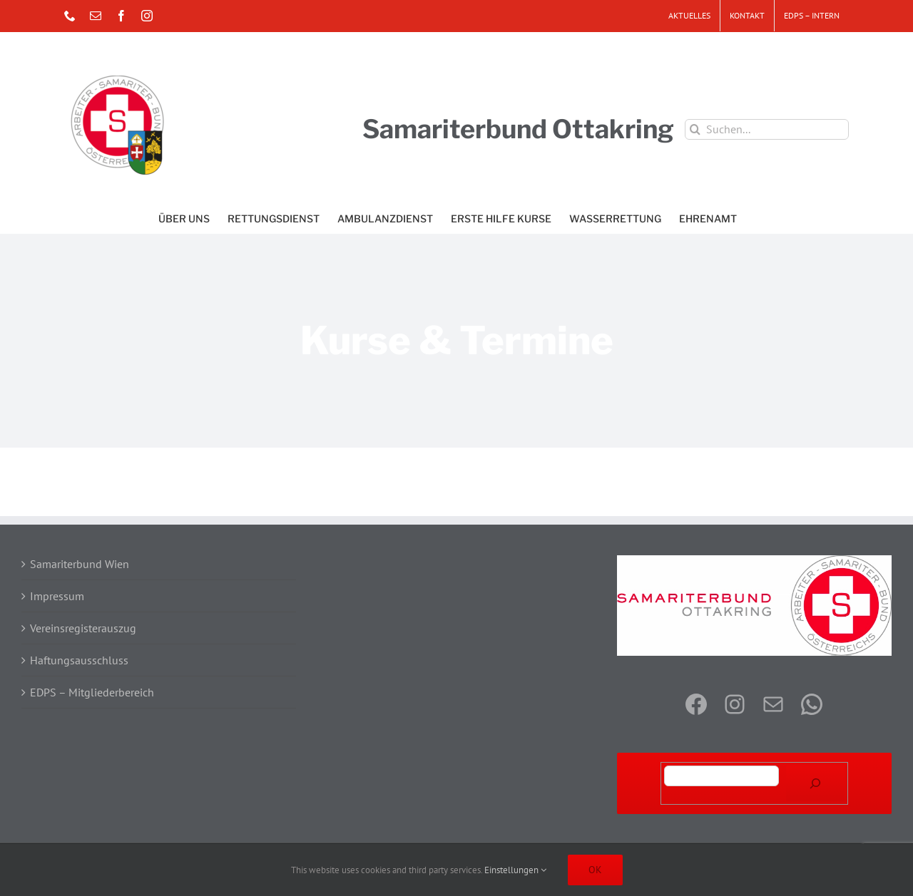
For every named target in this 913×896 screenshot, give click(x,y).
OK (595, 869)
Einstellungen (515, 870)
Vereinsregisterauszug (83, 628)
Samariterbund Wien (79, 564)
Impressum (57, 596)
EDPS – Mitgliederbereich (92, 692)
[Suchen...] (767, 129)
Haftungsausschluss (79, 660)
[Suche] (695, 129)
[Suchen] (815, 783)
